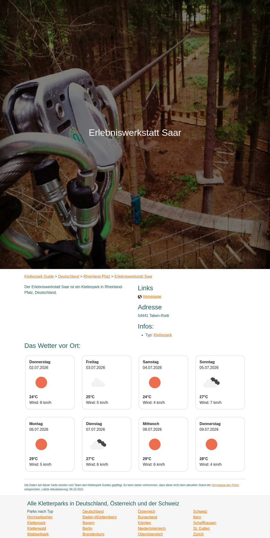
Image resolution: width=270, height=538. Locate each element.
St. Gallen (201, 528)
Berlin (87, 528)
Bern (197, 517)
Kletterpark (163, 335)
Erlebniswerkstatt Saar (133, 276)
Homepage (152, 297)
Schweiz (200, 511)
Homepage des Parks (225, 485)
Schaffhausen (204, 523)
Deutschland (68, 276)
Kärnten (144, 523)
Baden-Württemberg (100, 517)
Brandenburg (94, 534)
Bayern (89, 523)
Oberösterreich (150, 534)
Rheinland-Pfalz (96, 276)
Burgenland (147, 517)
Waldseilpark (38, 534)
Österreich (146, 511)
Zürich (198, 534)
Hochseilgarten (39, 517)
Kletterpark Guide (39, 276)
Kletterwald (36, 528)
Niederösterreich (151, 528)
